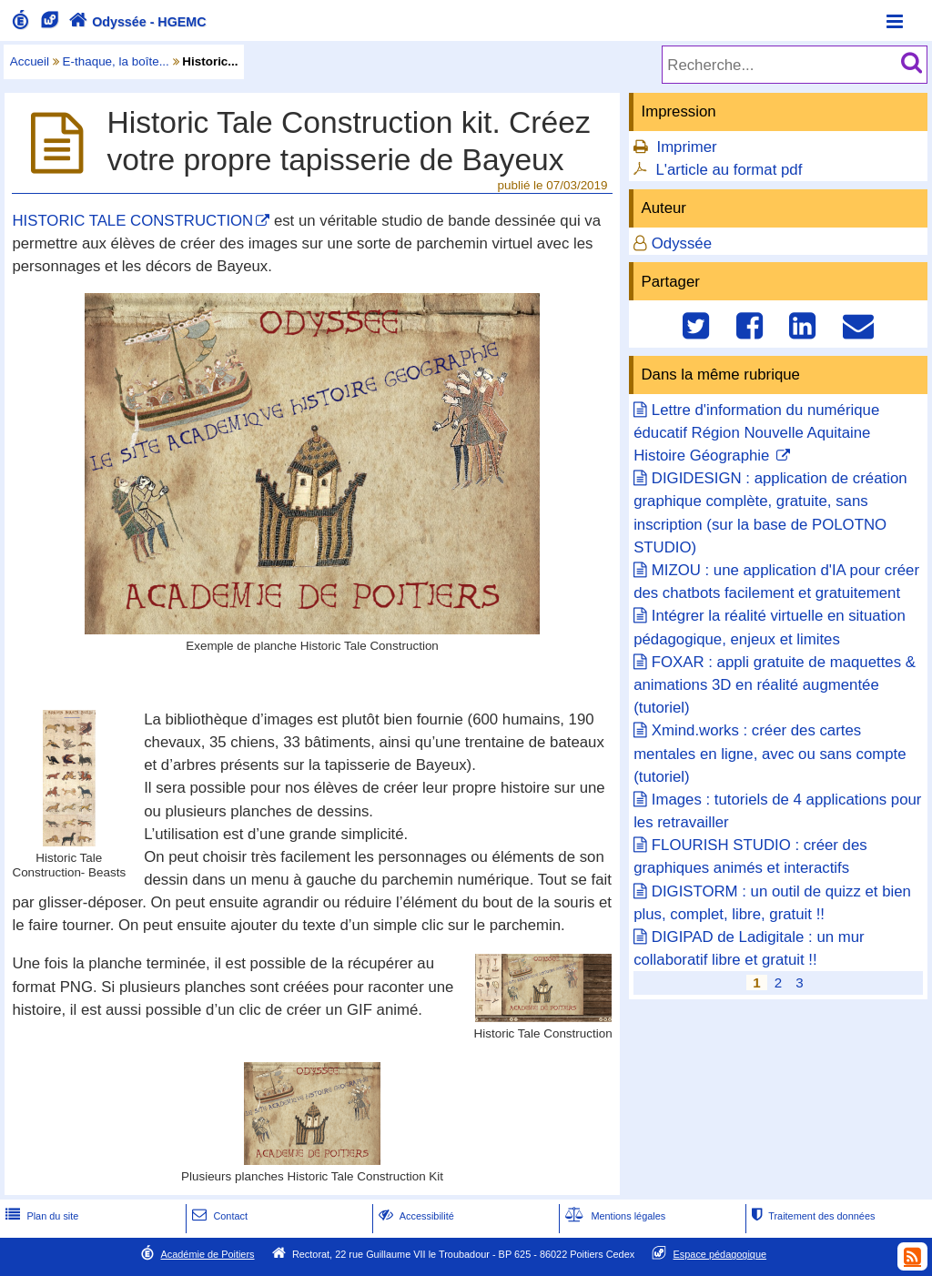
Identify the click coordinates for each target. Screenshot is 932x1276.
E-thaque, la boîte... (116, 61)
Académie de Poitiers (207, 1254)
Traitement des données (811, 1215)
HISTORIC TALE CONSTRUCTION (132, 220)
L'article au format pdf (728, 169)
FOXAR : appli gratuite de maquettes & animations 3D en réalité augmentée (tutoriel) (774, 684)
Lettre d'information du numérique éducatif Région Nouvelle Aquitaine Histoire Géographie (756, 432)
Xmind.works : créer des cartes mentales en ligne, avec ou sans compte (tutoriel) (769, 753)
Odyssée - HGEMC (136, 22)
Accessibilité (414, 1215)
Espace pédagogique (720, 1254)
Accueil (29, 61)
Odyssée (682, 243)
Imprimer (686, 147)
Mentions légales (613, 1215)
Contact (218, 1215)
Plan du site (40, 1215)
